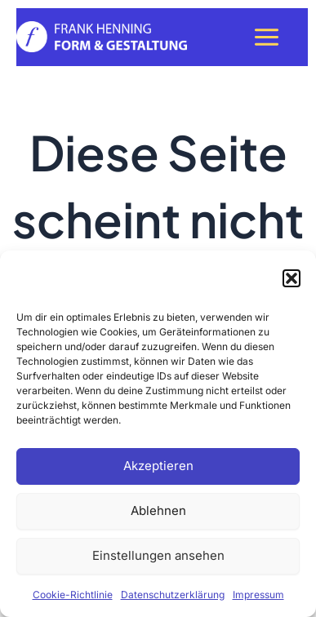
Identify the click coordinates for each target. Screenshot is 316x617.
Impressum (258, 594)
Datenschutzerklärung (173, 594)
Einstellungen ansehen (158, 555)
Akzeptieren (158, 465)
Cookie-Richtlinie (73, 594)
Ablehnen (158, 510)
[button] (291, 278)
